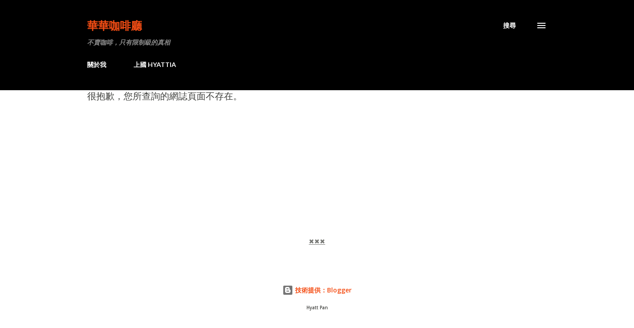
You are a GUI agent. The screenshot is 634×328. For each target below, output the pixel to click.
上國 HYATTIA (155, 64)
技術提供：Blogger (317, 290)
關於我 (96, 64)
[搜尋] (509, 25)
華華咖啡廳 (114, 25)
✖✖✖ (317, 241)
